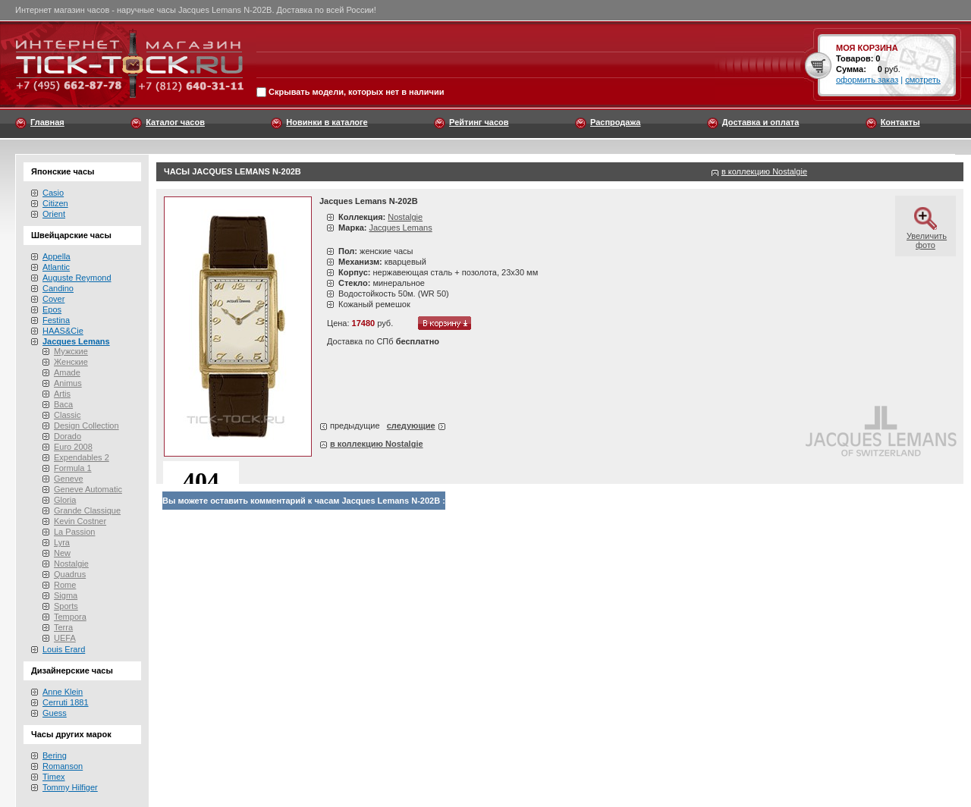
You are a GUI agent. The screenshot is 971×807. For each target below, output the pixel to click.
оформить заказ (867, 79)
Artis (62, 393)
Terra (63, 627)
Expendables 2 (81, 457)
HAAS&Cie (62, 330)
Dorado (67, 436)
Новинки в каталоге (326, 122)
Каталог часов (175, 122)
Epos (51, 309)
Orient (53, 213)
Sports (66, 606)
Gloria (65, 499)
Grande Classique (87, 510)
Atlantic (56, 267)
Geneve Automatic (88, 489)
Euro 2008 (73, 446)
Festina (56, 320)
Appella (56, 256)
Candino (58, 288)
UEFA (65, 637)
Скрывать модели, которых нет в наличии (356, 92)
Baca (63, 404)
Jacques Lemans (400, 227)
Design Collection (86, 425)
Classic (67, 414)
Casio (53, 192)
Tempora (70, 616)
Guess (54, 713)
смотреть (923, 79)
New (62, 552)
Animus (68, 383)
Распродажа (615, 122)
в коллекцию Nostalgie (764, 171)
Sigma (65, 595)
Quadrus (70, 574)
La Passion (74, 531)
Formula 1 (73, 468)
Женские (71, 361)
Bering (54, 755)
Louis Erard (63, 649)
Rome (65, 584)
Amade (67, 372)
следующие (411, 425)
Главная (47, 122)
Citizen (55, 203)
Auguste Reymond (77, 277)
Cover (53, 298)
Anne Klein (62, 691)
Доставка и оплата (760, 122)
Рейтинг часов (478, 122)
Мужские (71, 351)
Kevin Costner (80, 521)
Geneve (68, 478)
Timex (53, 776)
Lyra (62, 542)
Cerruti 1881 (65, 702)
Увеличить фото (927, 236)
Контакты (900, 122)
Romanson (62, 766)
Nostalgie (71, 563)
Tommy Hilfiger (70, 787)
